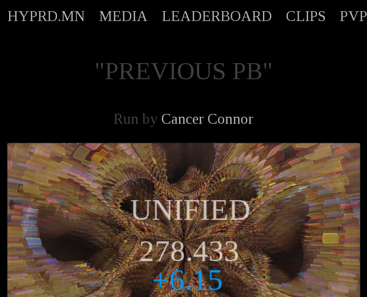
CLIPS (306, 16)
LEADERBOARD (217, 16)
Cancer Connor (207, 119)
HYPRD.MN (46, 16)
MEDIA (123, 16)
